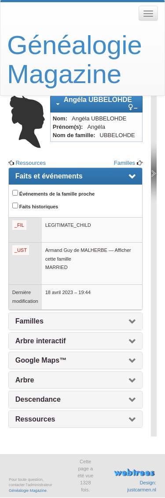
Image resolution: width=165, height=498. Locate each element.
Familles (124, 163)
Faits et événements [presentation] (49, 176)
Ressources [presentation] (35, 419)
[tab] (96, 104)
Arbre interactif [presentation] (40, 341)
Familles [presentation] (29, 321)
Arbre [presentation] (24, 380)
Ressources (30, 163)
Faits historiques (35, 206)
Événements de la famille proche (53, 193)
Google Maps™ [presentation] (40, 360)
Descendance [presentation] (38, 399)
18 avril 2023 (59, 292)
